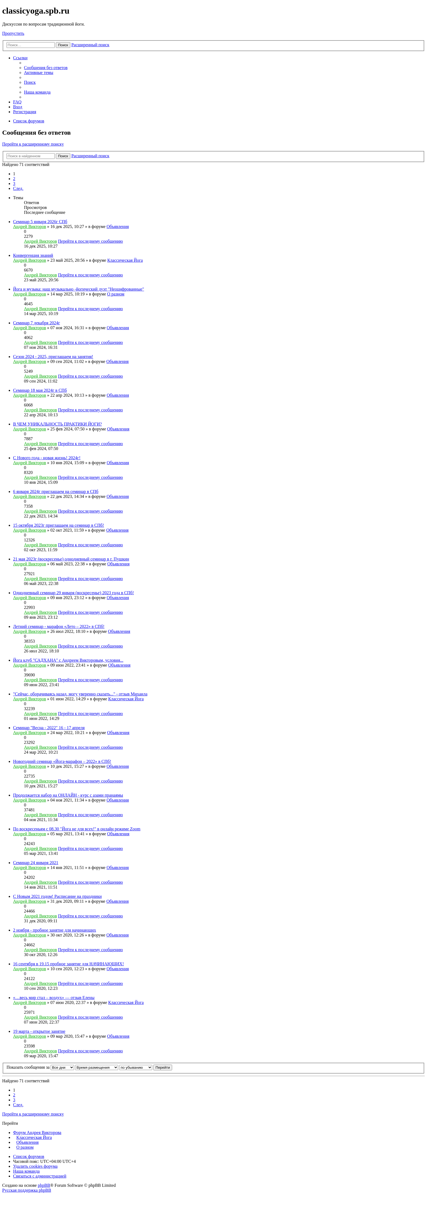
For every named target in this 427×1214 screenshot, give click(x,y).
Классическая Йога (125, 260)
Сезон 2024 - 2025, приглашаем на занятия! (53, 356)
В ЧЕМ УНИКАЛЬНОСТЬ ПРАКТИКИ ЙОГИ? (57, 424)
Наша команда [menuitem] (37, 92)
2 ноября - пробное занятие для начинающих (54, 930)
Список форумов (28, 1156)
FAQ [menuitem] (17, 102)
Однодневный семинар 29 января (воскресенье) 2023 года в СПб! (73, 592)
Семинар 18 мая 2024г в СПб (40, 390)
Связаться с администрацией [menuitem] (39, 1176)
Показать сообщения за (40, 1067)
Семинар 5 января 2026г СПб (40, 221)
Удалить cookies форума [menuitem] (35, 1166)
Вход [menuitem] (17, 106)
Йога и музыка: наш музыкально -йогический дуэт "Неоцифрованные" (78, 289)
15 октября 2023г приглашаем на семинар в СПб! (58, 525)
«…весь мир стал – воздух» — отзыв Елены (53, 997)
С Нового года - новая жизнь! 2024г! (47, 457)
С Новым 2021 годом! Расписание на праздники (57, 896)
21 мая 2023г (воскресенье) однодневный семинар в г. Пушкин (71, 559)
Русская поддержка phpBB (26, 1190)
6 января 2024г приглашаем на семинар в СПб (55, 491)
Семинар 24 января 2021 (35, 862)
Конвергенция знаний (33, 255)
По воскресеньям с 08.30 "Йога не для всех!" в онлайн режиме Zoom (77, 829)
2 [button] (14, 178)
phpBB (44, 1185)
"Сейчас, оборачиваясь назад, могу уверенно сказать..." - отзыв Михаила (80, 694)
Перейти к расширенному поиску (33, 144)
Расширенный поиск (90, 44)
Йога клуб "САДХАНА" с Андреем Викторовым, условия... (68, 660)
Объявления (117, 226)
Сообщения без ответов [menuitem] (46, 67)
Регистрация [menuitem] (24, 111)
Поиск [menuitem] (30, 82)
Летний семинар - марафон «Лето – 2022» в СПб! (59, 626)
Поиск (63, 45)
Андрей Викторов (29, 226)
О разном (115, 294)
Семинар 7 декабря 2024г (36, 323)
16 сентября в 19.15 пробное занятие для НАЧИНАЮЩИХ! (68, 964)
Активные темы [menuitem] (38, 72)
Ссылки (20, 58)
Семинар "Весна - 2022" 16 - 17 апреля (49, 727)
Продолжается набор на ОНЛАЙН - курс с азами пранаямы (68, 795)
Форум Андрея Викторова (37, 1132)
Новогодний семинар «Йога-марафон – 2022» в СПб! (62, 761)
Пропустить (13, 33)
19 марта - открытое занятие (39, 1031)
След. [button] (18, 188)
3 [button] (14, 183)
